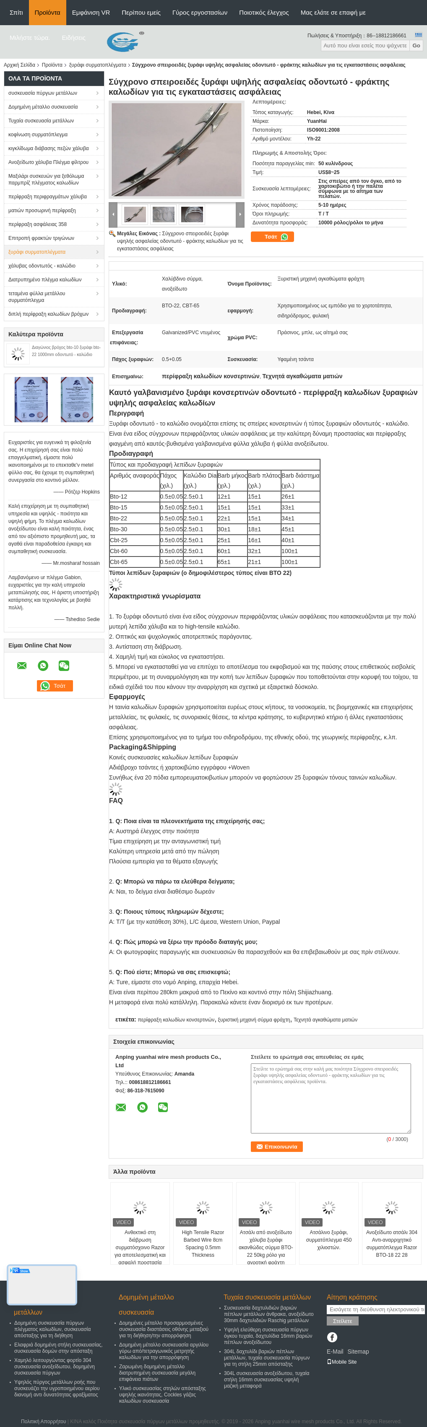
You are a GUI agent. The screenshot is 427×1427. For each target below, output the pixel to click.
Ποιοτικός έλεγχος (264, 12)
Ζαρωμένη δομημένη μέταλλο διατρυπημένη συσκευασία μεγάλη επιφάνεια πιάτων (157, 1373)
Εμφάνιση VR (91, 12)
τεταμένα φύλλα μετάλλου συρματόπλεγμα (36, 297)
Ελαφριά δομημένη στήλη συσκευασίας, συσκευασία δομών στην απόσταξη (58, 1348)
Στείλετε (342, 1321)
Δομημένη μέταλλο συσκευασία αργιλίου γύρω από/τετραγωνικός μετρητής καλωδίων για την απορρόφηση (163, 1351)
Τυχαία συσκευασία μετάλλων (41, 121)
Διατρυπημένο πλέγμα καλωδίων (44, 280)
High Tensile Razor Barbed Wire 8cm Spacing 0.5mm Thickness (203, 1243)
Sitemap (358, 1351)
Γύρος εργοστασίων (199, 12)
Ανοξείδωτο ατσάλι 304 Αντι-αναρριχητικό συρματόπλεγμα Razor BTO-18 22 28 (391, 1243)
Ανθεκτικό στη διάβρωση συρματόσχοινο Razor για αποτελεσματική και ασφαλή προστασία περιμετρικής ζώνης (140, 1251)
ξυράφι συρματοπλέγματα (97, 65)
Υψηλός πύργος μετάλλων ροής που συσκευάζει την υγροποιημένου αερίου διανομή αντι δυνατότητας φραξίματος (56, 1388)
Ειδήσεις (74, 37)
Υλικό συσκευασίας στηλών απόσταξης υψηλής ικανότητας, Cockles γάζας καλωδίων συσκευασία (162, 1394)
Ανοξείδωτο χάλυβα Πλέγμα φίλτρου (48, 162)
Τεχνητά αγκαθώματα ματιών (325, 1020)
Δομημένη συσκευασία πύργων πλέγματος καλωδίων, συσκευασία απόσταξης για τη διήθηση (52, 1329)
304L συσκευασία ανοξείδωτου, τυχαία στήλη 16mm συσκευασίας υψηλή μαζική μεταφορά (266, 1379)
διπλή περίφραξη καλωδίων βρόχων (48, 314)
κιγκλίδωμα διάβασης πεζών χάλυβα (48, 148)
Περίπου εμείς (141, 12)
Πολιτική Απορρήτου (43, 1421)
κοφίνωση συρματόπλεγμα (38, 135)
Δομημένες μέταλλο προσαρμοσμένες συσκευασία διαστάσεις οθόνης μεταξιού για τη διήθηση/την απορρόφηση (163, 1329)
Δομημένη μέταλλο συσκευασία (43, 107)
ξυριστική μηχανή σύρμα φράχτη (254, 1020)
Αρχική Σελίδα (19, 65)
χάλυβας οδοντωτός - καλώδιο (42, 266)
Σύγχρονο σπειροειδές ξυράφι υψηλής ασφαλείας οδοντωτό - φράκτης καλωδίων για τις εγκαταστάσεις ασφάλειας (180, 241)
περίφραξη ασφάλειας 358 (37, 224)
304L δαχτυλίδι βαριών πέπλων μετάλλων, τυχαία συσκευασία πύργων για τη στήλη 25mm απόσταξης (267, 1358)
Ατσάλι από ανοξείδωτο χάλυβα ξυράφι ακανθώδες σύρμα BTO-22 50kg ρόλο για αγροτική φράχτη (266, 1247)
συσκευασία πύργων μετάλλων (42, 93)
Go (416, 45)
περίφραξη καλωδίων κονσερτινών (176, 1020)
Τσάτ (277, 237)
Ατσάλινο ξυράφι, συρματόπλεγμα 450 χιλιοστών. (329, 1239)
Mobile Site (342, 1362)
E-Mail (335, 1351)
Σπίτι (16, 12)
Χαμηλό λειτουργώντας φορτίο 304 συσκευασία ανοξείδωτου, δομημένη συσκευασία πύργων (54, 1366)
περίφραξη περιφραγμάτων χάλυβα (47, 197)
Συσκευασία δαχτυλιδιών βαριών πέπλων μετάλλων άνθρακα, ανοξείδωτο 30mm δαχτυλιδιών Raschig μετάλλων (269, 1314)
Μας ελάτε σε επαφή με (333, 12)
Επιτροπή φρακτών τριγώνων (41, 238)
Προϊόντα (47, 12)
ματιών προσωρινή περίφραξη (42, 210)
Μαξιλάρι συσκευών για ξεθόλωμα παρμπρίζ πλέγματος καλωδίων (46, 179)
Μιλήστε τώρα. (30, 37)
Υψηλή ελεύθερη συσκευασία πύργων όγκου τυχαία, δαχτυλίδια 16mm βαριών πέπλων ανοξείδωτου (268, 1336)
